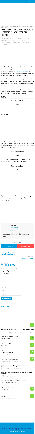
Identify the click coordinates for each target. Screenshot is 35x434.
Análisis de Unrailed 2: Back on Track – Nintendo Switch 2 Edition (17, 329)
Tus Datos (20, 431)
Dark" (15, 332)
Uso (24, 431)
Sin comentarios (26, 42)
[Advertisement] (17, 13)
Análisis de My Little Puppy (7, 343)
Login (30, 1)
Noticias (6, 26)
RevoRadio (11, 26)
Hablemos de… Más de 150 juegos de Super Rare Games (13, 365)
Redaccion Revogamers (5, 361)
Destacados (19, 368)
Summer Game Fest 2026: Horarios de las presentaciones (14, 380)
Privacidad (11, 431)
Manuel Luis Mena (6, 42)
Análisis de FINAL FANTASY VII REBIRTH (9, 336)
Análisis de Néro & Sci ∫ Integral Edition (10, 395)
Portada (2, 26)
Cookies (16, 431)
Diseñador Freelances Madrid (23, 428)
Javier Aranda (3, 339)
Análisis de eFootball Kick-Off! (8, 358)
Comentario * (5, 273)
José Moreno (15, 354)
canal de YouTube (22, 71)
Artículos (15, 368)
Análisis (31, 332)
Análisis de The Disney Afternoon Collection (11, 387)
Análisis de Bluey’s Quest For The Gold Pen (10, 350)
